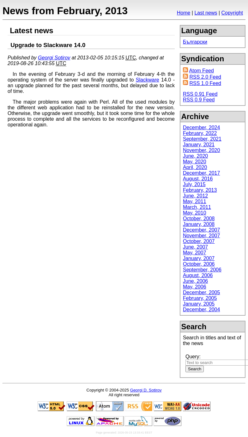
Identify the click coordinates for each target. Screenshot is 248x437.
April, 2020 (195, 167)
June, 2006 (195, 281)
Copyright (232, 12)
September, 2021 (202, 139)
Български (195, 42)
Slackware (147, 79)
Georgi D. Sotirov (146, 390)
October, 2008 (199, 218)
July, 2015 (194, 184)
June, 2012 (195, 195)
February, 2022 (200, 133)
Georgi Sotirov (54, 57)
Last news (205, 12)
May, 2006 (194, 286)
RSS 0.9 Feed (199, 99)
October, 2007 (199, 241)
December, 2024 (201, 127)
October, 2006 (199, 264)
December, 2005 (201, 292)
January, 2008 (199, 224)
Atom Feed (201, 70)
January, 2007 (199, 258)
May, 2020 (194, 161)
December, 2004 (201, 309)
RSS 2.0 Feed (205, 77)
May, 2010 (194, 212)
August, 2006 (198, 275)
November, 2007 (201, 235)
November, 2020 (201, 150)
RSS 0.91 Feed (200, 94)
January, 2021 (199, 144)
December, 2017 (201, 173)
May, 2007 (194, 252)
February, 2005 (200, 298)
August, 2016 (198, 178)
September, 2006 (202, 269)
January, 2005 (199, 304)
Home (184, 12)
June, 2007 (195, 247)
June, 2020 (195, 156)
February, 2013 (200, 190)
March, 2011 (197, 207)
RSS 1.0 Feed (205, 83)
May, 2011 (194, 201)
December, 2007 (201, 230)
